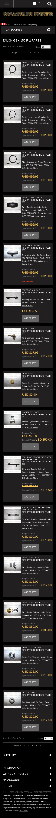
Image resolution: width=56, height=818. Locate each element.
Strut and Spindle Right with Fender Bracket (37, 460)
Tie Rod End (36, 331)
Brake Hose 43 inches (36, 110)
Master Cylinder (36, 414)
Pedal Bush (36, 376)
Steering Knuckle (36, 292)
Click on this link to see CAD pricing (19, 24)
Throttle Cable (36, 155)
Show (38, 47)
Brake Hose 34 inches (36, 65)
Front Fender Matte (36, 200)
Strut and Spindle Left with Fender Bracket (36, 511)
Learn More (44, 78)
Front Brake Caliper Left (36, 605)
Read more (23, 811)
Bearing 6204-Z (36, 695)
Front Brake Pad (36, 560)
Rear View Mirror (36, 248)
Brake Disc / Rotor (36, 650)
